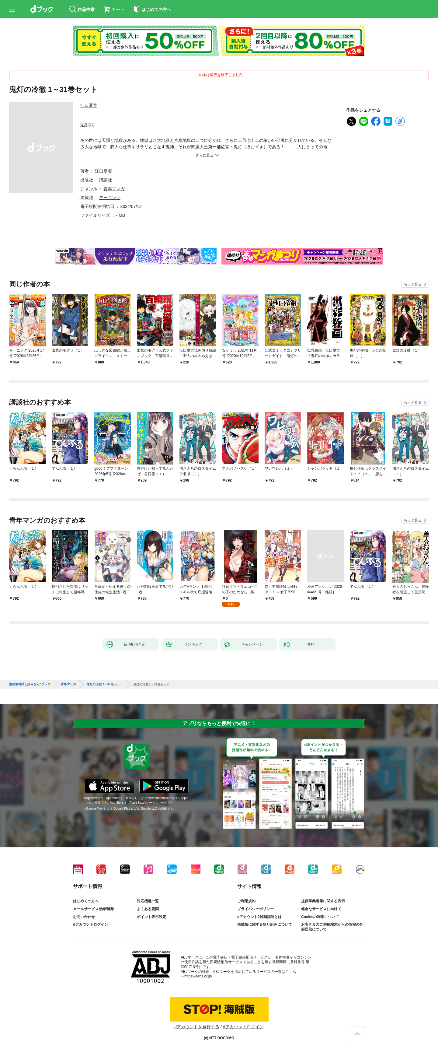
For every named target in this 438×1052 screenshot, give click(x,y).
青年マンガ (114, 188)
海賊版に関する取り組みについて (264, 924)
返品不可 (87, 125)
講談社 (105, 179)
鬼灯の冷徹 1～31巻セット (104, 684)
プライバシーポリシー (255, 909)
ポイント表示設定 (151, 917)
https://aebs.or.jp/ (198, 976)
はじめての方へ (86, 901)
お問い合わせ (84, 917)
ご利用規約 (246, 901)
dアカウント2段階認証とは (259, 917)
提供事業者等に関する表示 (323, 901)
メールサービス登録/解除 (93, 909)
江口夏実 (88, 105)
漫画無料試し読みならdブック (29, 684)
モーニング (109, 197)
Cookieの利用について (320, 917)
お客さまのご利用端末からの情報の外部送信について (332, 926)
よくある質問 (148, 909)
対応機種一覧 (148, 901)
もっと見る (413, 284)
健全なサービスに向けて (321, 909)
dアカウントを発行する (196, 1026)
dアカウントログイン (90, 924)
